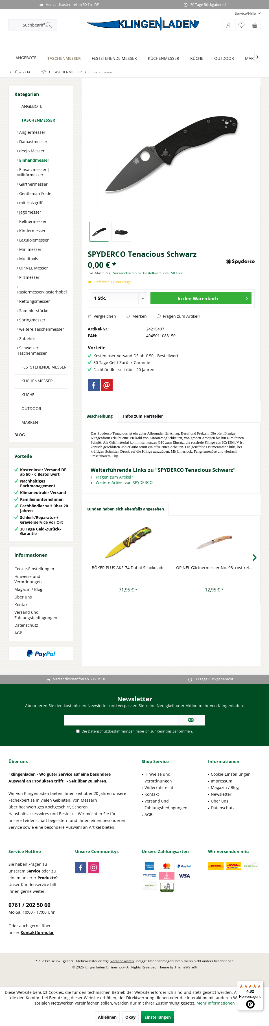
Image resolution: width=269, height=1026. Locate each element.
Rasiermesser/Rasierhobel (42, 292)
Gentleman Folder (35, 193)
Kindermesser (32, 230)
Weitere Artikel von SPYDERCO (122, 482)
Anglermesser (31, 132)
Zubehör (26, 338)
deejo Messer (31, 151)
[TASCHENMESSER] (62, 58)
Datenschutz (26, 625)
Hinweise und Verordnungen (28, 579)
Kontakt (21, 604)
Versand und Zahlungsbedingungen (35, 615)
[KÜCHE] (195, 58)
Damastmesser (32, 141)
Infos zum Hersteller (143, 416)
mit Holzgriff (30, 202)
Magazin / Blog (28, 589)
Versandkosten (122, 961)
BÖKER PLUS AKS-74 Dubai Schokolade (128, 567)
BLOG (19, 434)
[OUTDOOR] (222, 58)
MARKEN (29, 422)
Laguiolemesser (33, 240)
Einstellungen (158, 1017)
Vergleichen (102, 316)
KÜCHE (27, 394)
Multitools (28, 258)
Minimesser (29, 249)
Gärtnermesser (33, 184)
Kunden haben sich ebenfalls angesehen (125, 509)
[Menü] (260, 984)
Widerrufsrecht (159, 787)
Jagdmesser (29, 212)
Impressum (221, 781)
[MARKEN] (252, 58)
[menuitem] (246, 13)
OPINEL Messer (33, 268)
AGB (18, 632)
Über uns (23, 597)
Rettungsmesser (34, 301)
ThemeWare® (185, 967)
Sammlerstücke (33, 310)
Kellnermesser (32, 221)
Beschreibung (99, 416)
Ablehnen (107, 1017)
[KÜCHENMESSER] (162, 58)
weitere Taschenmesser (41, 329)
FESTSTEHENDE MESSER (44, 367)
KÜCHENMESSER (37, 380)
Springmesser (31, 320)
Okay (130, 1017)
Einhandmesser (33, 160)
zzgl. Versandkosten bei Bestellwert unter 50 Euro (144, 273)
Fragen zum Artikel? (178, 316)
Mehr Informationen (215, 1003)
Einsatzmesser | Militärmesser (33, 172)
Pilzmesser (29, 277)
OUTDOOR (31, 408)
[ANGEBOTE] (24, 58)
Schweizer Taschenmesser (32, 350)
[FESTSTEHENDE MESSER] (113, 58)
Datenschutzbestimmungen (111, 731)
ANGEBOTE (31, 106)
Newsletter (221, 794)
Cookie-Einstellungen (34, 568)
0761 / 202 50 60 (29, 905)
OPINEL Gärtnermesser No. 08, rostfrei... (214, 567)
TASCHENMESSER (38, 120)
